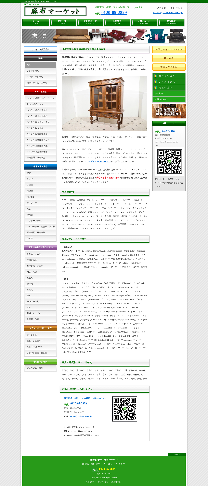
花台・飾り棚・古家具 (37, 83)
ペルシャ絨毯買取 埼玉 (37, 146)
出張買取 (117, 22)
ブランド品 (32, 335)
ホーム (36, 22)
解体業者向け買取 (35, 368)
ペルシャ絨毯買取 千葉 (37, 152)
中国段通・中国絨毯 (36, 158)
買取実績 (171, 22)
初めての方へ (165, 76)
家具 (29, 65)
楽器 (29, 209)
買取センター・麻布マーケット (104, 460)
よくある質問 (165, 82)
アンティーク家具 (35, 77)
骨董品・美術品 (34, 254)
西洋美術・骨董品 (35, 266)
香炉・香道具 (33, 301)
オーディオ (32, 203)
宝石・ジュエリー (35, 341)
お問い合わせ (144, 22)
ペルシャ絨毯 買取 (35, 128)
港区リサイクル (169, 67)
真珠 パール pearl (34, 347)
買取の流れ (63, 22)
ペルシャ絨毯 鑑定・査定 (38, 122)
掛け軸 (30, 284)
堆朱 (29, 307)
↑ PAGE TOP (177, 454)
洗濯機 (30, 191)
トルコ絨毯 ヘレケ (35, 104)
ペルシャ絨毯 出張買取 (37, 110)
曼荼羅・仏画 (33, 319)
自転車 (30, 238)
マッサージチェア (35, 221)
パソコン (31, 197)
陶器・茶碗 (32, 272)
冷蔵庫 (30, 185)
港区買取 (169, 58)
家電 (29, 173)
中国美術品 (32, 260)
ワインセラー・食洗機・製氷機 (41, 226)
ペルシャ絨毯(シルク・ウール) (40, 98)
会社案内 (159, 93)
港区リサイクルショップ (169, 49)
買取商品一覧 (90, 22)
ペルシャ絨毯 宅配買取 (37, 116)
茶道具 (30, 278)
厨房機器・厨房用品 (36, 232)
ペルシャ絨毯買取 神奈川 (38, 140)
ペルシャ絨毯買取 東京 (37, 134)
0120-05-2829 (114, 12)
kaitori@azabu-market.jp (168, 12)
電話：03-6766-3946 (104, 474)
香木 (29, 295)
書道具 (30, 290)
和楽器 (30, 215)
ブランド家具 (33, 71)
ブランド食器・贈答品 (37, 353)
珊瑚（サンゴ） (34, 313)
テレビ (30, 179)
